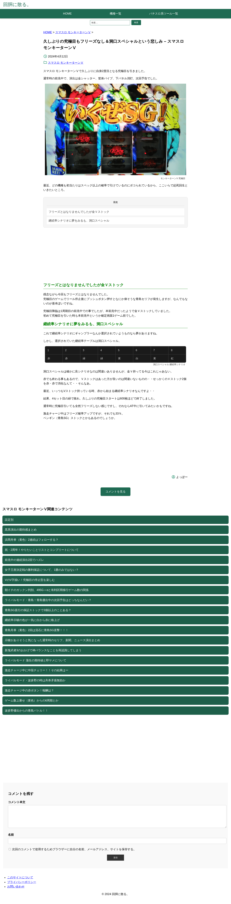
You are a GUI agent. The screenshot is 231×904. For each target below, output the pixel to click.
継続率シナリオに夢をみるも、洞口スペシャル (79, 220)
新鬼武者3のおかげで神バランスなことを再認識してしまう (43, 650)
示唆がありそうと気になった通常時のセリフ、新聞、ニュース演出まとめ (52, 640)
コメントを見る (115, 491)
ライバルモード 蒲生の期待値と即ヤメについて (35, 660)
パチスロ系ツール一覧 (163, 13)
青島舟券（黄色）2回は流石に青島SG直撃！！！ (36, 630)
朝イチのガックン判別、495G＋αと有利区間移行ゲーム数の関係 (47, 590)
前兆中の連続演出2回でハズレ (24, 560)
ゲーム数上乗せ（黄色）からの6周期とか (31, 700)
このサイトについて (20, 881)
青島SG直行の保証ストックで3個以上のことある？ (38, 610)
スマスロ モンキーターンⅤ (73, 32)
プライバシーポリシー (21, 886)
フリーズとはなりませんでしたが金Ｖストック (79, 211)
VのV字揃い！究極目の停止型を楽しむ (30, 579)
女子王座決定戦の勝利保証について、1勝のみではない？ (42, 569)
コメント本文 (16, 802)
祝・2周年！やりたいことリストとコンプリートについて (42, 549)
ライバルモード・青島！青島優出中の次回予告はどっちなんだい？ (48, 600)
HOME (67, 13)
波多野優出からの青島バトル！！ (26, 710)
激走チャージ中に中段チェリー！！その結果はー (36, 670)
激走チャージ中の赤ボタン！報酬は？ (29, 690)
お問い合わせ (16, 890)
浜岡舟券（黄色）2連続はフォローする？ (31, 539)
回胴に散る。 (17, 4)
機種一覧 (115, 13)
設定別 (9, 519)
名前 (11, 838)
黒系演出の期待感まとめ (21, 529)
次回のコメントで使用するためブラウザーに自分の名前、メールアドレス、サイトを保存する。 (74, 853)
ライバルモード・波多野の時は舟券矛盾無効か (35, 680)
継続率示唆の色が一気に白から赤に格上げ (32, 620)
